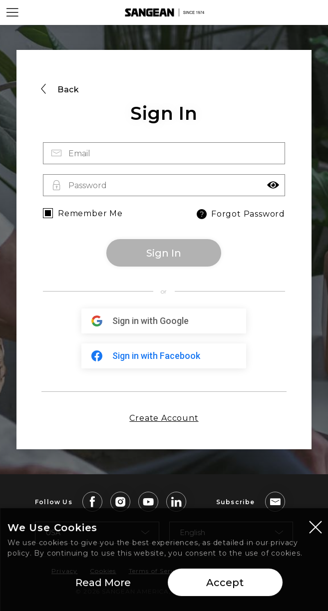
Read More (103, 586)
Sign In (163, 253)
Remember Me (90, 213)
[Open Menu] (12, 12)
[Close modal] (315, 530)
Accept (225, 586)
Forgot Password (240, 214)
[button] (273, 185)
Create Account (163, 418)
